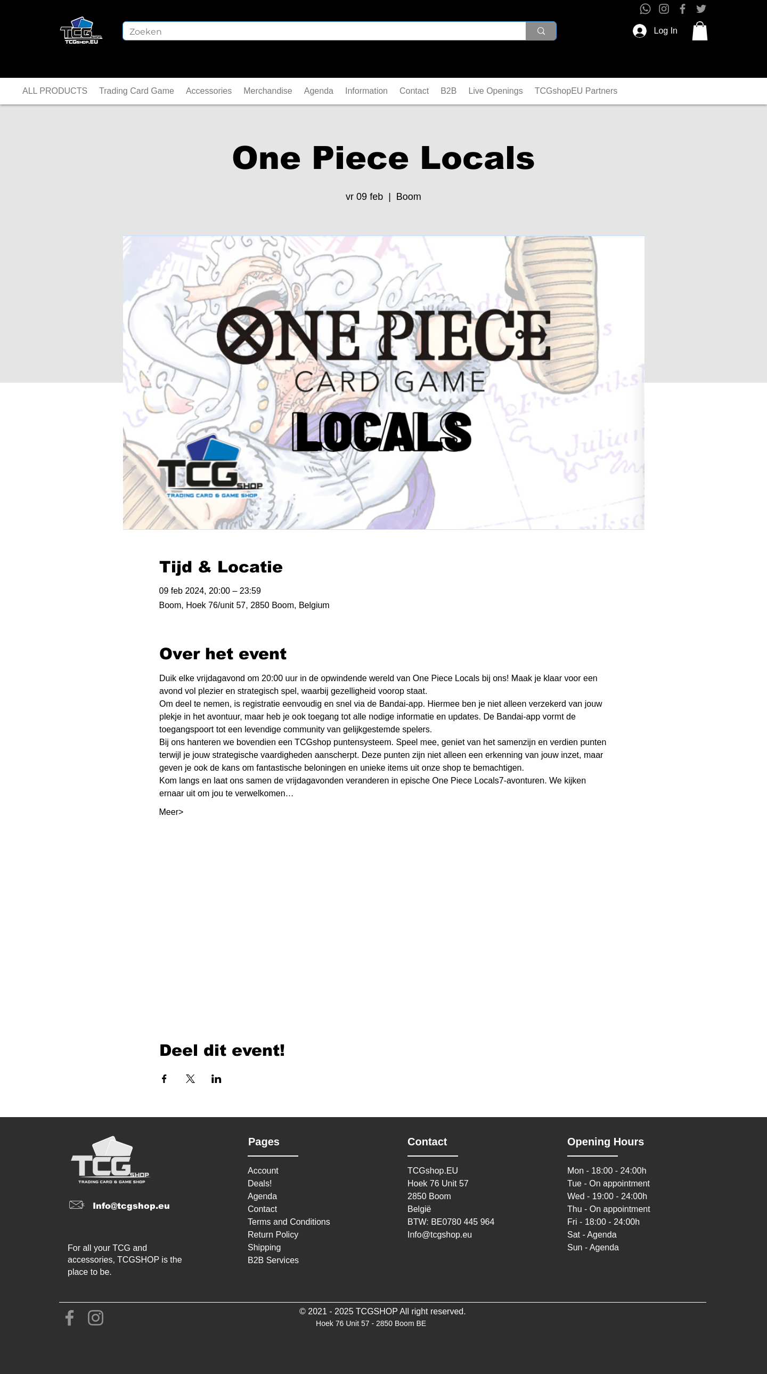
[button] (700, 31)
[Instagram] (664, 8)
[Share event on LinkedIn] (216, 1078)
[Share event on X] (190, 1078)
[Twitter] (701, 8)
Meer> (171, 812)
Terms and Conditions (289, 1221)
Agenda (262, 1196)
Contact (262, 1209)
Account (263, 1170)
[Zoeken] (316, 32)
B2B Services (273, 1260)
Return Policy (273, 1234)
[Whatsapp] (645, 8)
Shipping (264, 1247)
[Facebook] (682, 8)
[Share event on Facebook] (164, 1078)
